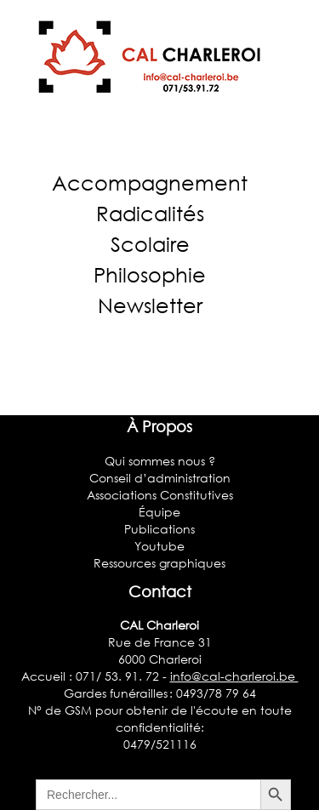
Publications (159, 529)
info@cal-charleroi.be (234, 676)
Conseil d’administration (160, 478)
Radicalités (150, 213)
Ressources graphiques (159, 563)
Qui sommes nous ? (160, 460)
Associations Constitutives (160, 495)
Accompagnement (150, 182)
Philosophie (150, 274)
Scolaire (150, 243)
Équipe (159, 512)
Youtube (159, 546)
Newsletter (150, 305)
